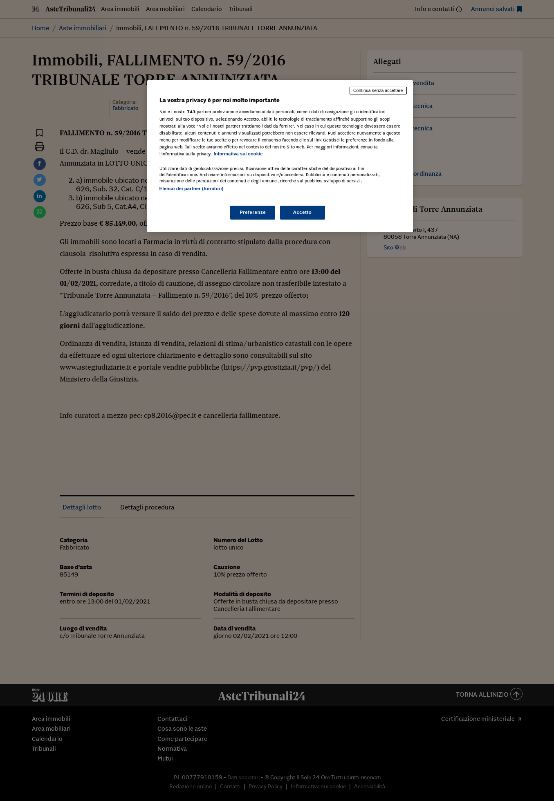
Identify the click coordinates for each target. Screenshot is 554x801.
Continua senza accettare (378, 90)
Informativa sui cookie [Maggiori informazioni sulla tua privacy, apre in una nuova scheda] (238, 153)
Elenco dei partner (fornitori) (191, 188)
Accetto (302, 212)
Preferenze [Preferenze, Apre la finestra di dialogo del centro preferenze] (253, 212)
